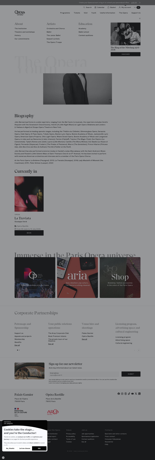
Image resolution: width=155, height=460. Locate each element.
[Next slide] (138, 350)
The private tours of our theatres (58, 340)
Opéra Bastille (87, 336)
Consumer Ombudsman (113, 439)
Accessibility (70, 436)
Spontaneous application (90, 436)
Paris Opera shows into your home (35, 285)
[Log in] (125, 7)
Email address (54, 373)
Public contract (52, 439)
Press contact (110, 436)
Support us (19, 333)
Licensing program (123, 337)
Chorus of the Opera (86, 40)
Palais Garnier (87, 333)
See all (17, 345)
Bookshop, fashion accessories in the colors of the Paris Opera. (120, 284)
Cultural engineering (123, 343)
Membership (20, 339)
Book (29, 233)
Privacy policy (71, 434)
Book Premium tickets (57, 336)
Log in (134, 3)
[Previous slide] (134, 350)
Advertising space (122, 340)
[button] (3, 457)
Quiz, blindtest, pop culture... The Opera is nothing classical (77, 284)
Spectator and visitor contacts (116, 434)
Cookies (69, 442)
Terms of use (70, 439)
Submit (131, 374)
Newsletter (109, 442)
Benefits (18, 342)
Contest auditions (88, 439)
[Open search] (87, 7)
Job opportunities (88, 434)
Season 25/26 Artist (68, 40)
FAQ (106, 444)
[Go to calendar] (100, 7)
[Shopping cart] (112, 7)
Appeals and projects (23, 336)
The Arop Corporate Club (58, 333)
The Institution (52, 434)
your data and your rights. (74, 383)
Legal (48, 442)
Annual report (51, 436)
